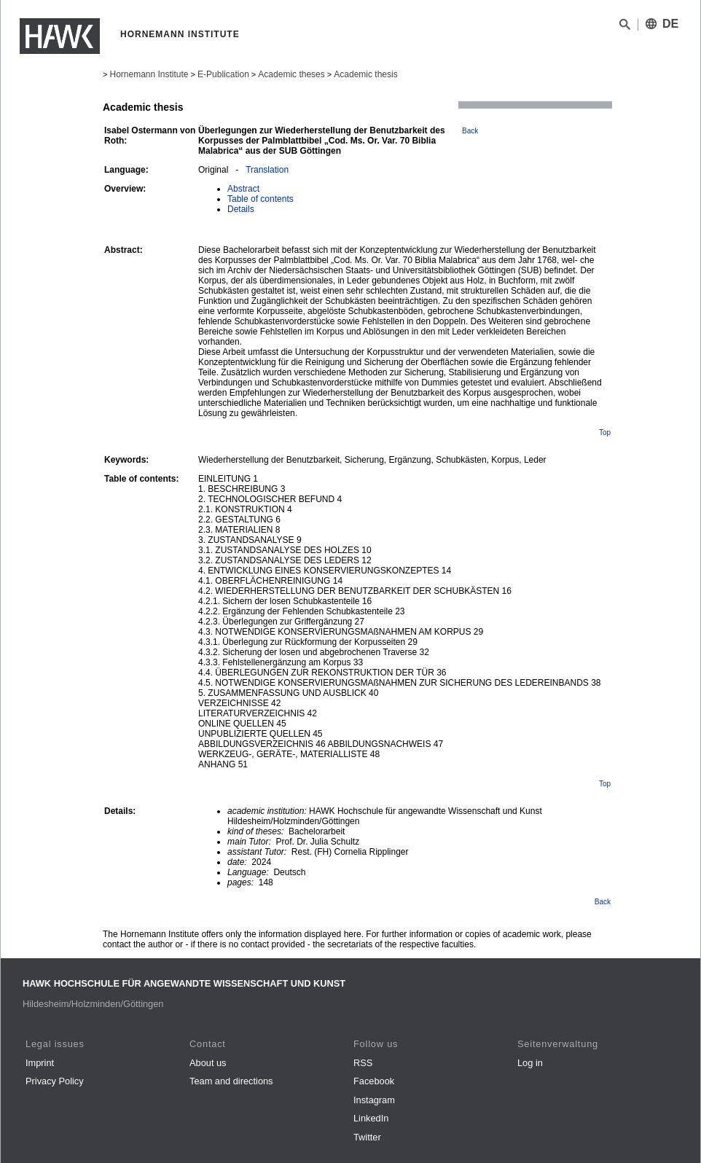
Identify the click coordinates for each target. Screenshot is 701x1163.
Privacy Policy (55, 1081)
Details (240, 209)
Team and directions (231, 1081)
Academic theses (291, 74)
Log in (530, 1062)
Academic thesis (365, 74)
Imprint (40, 1062)
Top (605, 432)
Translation (267, 170)
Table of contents (260, 199)
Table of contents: (141, 479)
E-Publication (223, 74)
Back (470, 131)
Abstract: (123, 250)
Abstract (243, 189)
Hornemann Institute (148, 74)
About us (208, 1062)
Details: (120, 811)
